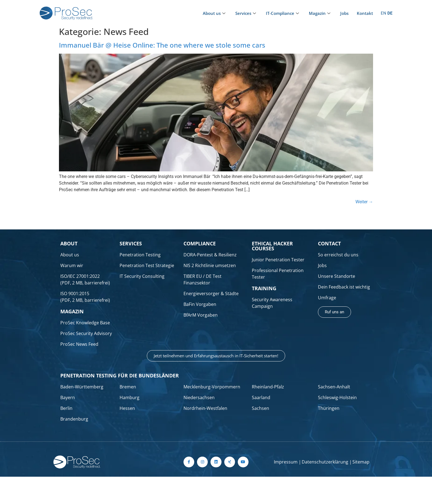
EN (383, 13)
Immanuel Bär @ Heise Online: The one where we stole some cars (162, 45)
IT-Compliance (282, 13)
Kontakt (365, 13)
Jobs (344, 13)
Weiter (364, 201)
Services (245, 13)
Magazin (319, 13)
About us (214, 13)
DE (389, 13)
